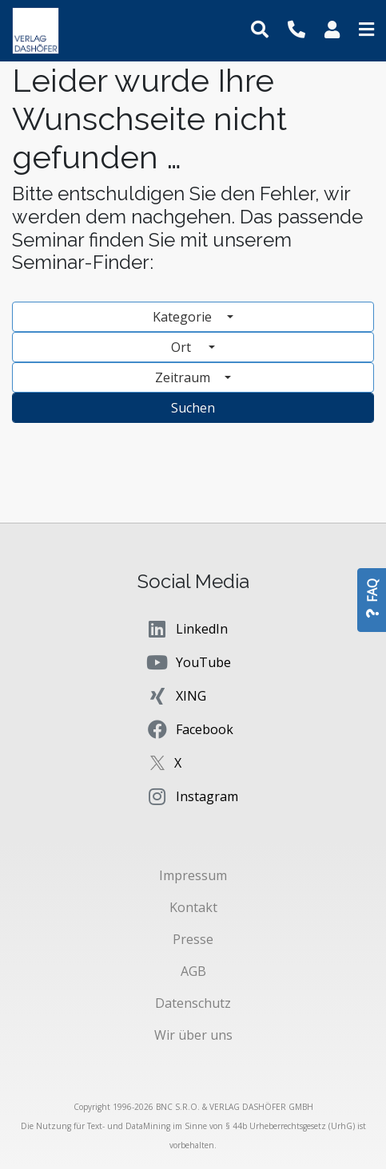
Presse (193, 939)
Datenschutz (193, 1003)
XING (175, 695)
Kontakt (193, 907)
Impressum (193, 875)
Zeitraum (184, 377)
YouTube (188, 662)
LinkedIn (186, 628)
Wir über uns (193, 1035)
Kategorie (184, 317)
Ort (188, 347)
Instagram (191, 796)
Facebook (189, 729)
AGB (193, 971)
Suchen (193, 408)
